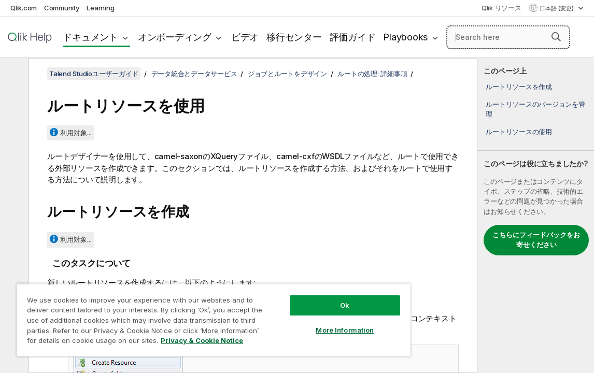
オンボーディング (174, 37)
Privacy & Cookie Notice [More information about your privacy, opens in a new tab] (110, 342)
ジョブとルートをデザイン (287, 73)
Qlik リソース (501, 8)
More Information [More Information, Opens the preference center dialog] (303, 322)
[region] (189, 316)
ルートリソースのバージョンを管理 (535, 109)
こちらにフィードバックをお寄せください (536, 240)
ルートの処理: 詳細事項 (372, 73)
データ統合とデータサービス (194, 73)
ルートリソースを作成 (519, 86)
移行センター (294, 37)
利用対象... (76, 132)
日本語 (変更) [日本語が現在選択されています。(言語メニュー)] (557, 8)
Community (62, 8)
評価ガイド (353, 37)
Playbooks (405, 37)
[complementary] (535, 215)
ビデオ (245, 37)
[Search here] (508, 37)
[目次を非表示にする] (13, 74)
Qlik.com (23, 8)
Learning (100, 8)
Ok (303, 297)
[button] (556, 37)
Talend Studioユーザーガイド (93, 73)
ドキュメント (90, 37)
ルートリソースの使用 (519, 131)
